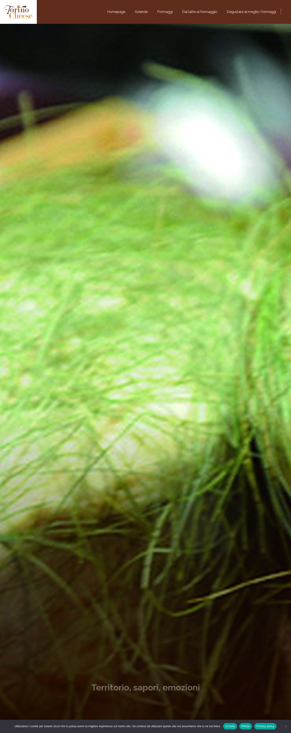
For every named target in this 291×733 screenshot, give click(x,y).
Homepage (116, 12)
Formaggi (165, 12)
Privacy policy (265, 726)
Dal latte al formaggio (199, 12)
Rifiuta (245, 726)
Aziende (141, 12)
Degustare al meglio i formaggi (251, 12)
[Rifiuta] (285, 726)
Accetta (230, 726)
